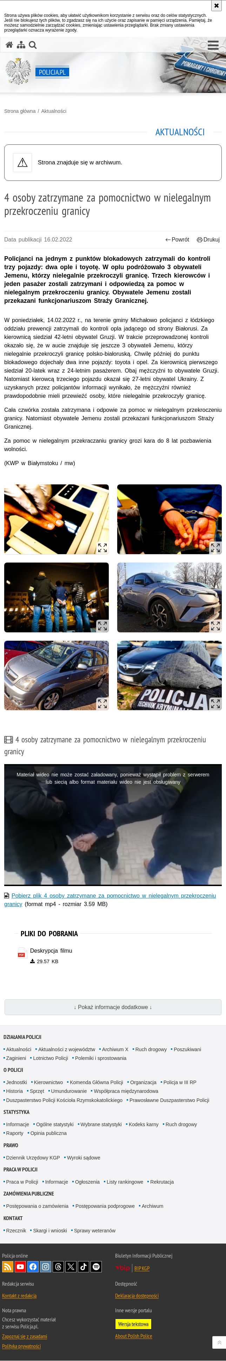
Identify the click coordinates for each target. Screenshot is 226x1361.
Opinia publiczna (49, 1133)
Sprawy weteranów (94, 1230)
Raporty (15, 1133)
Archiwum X (115, 1049)
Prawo (11, 1145)
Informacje (17, 1124)
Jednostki (16, 1083)
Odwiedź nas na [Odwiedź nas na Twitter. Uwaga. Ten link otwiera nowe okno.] (71, 1267)
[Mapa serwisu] (21, 44)
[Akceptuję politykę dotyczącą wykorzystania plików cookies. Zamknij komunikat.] (216, 5)
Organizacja (143, 1083)
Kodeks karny (144, 1124)
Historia (14, 1091)
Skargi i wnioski (50, 1230)
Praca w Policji (21, 1169)
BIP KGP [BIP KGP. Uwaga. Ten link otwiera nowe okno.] (141, 1268)
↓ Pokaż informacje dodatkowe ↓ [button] (113, 1007)
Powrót (177, 240)
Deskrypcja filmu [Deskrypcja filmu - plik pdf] (51, 951)
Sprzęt (37, 1091)
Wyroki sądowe (83, 1158)
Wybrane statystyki (101, 1124)
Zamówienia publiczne (29, 1194)
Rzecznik (16, 1230)
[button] (213, 45)
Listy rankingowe (125, 1182)
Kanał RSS (7, 1267)
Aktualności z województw (66, 1049)
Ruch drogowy (151, 1049)
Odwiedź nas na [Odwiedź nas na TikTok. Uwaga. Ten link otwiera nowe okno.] (83, 1267)
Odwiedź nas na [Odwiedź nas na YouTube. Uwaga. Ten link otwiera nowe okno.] (20, 1267)
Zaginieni (16, 1058)
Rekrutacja (162, 1182)
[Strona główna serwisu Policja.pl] (9, 44)
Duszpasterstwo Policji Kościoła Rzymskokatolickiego (64, 1100)
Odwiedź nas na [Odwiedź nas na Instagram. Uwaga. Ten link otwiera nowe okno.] (45, 1267)
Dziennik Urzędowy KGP (33, 1158)
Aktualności (53, 111)
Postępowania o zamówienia (37, 1206)
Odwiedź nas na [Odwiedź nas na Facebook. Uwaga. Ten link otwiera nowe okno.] (33, 1267)
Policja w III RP (180, 1083)
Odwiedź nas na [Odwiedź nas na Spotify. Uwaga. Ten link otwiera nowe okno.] (96, 1267)
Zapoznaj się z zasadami (24, 1336)
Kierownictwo (48, 1083)
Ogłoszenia (87, 1182)
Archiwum (152, 1206)
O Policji (13, 1070)
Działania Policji (22, 1037)
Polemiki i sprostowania (100, 1058)
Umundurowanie (69, 1091)
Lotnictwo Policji (50, 1058)
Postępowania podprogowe (105, 1206)
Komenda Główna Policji (96, 1083)
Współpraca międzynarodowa (126, 1091)
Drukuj (208, 240)
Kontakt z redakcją (19, 1295)
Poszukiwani (187, 1049)
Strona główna (20, 111)
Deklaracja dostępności (137, 1295)
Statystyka (16, 1112)
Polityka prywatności (21, 1346)
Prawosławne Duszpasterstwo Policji (169, 1100)
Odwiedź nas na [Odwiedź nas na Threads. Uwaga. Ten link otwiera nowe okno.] (58, 1267)
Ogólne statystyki (55, 1124)
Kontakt (13, 1218)
